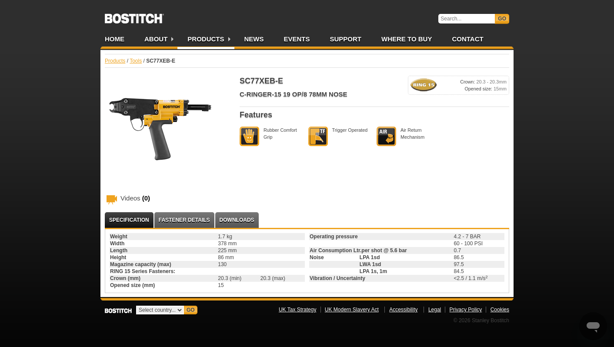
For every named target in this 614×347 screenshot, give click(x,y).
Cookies (500, 310)
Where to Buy (406, 39)
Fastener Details (184, 220)
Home (114, 39)
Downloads (237, 220)
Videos (135, 198)
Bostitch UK (134, 15)
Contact (467, 39)
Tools (136, 61)
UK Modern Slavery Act (352, 310)
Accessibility (403, 310)
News (254, 39)
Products (205, 39)
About (155, 39)
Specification (129, 220)
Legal (434, 310)
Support (346, 39)
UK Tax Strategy (297, 310)
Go (502, 19)
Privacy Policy (466, 310)
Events (297, 39)
